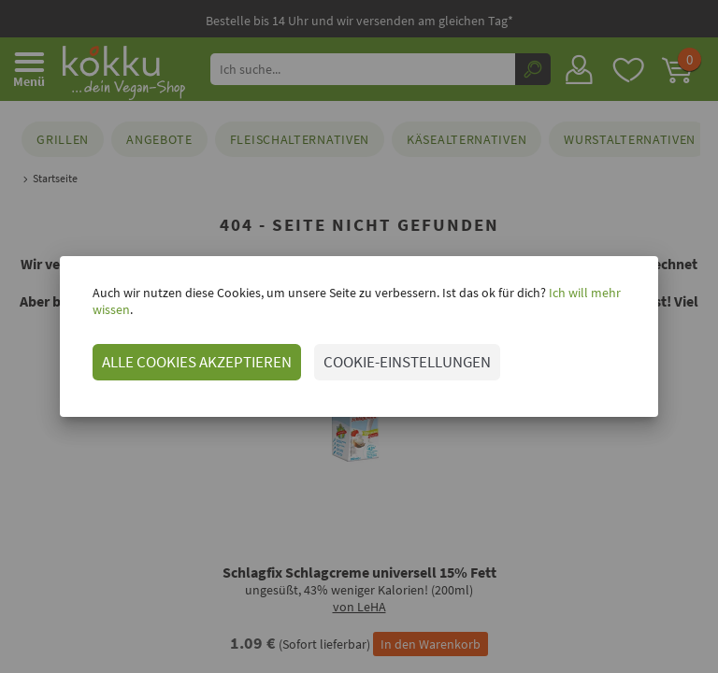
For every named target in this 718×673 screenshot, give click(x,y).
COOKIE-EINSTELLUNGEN (388, 353)
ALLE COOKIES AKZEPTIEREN (178, 353)
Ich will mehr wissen (584, 301)
